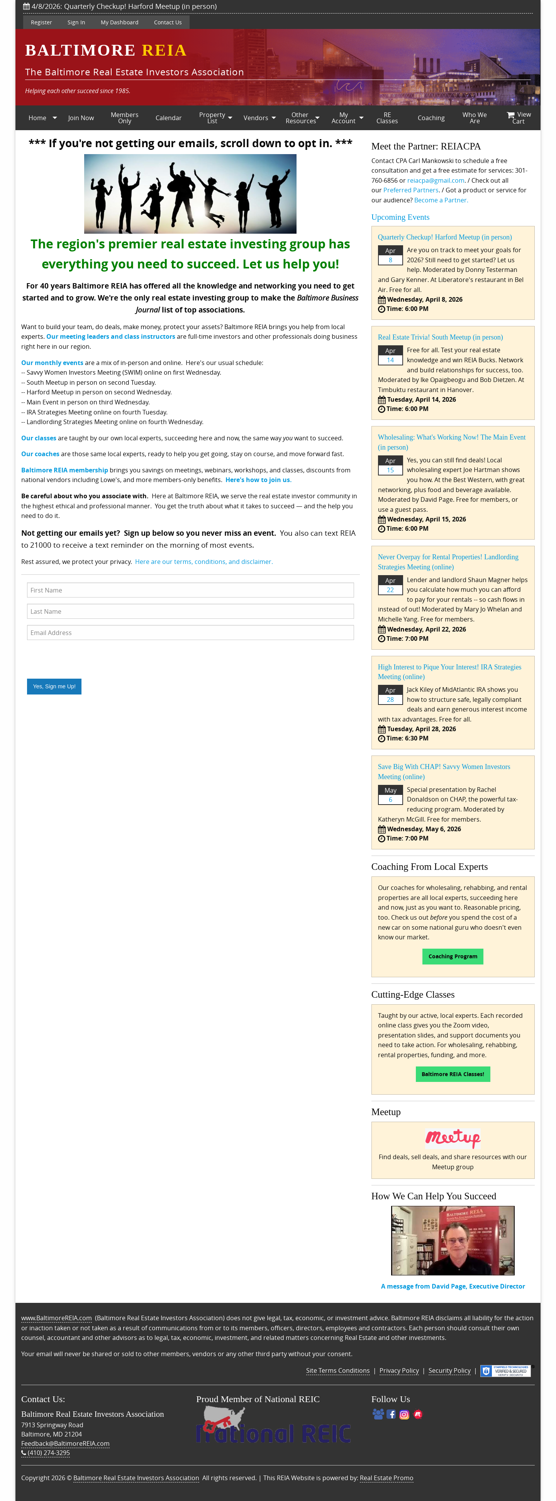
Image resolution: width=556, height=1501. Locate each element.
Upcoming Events (400, 217)
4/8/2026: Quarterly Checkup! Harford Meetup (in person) (120, 6)
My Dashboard (120, 22)
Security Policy (450, 1370)
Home (37, 118)
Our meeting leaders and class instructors (110, 336)
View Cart (519, 118)
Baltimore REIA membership (64, 470)
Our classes (38, 438)
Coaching (431, 118)
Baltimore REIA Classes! (453, 1074)
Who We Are (475, 117)
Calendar (169, 118)
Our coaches (40, 454)
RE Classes (387, 117)
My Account (344, 117)
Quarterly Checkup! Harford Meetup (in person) (445, 237)
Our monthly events (52, 362)
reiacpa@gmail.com (435, 180)
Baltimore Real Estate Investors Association (136, 1478)
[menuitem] (37, 117)
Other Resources (301, 117)
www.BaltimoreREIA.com (56, 1318)
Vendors (256, 118)
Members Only (125, 117)
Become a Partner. (441, 200)
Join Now (81, 118)
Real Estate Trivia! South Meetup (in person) (440, 337)
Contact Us (168, 22)
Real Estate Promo (387, 1478)
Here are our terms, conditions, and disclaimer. (204, 561)
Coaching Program (453, 956)
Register (41, 22)
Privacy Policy (399, 1370)
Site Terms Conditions (338, 1370)
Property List (212, 117)
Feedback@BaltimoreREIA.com (65, 1443)
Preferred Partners (411, 190)
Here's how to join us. (258, 479)
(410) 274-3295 (45, 1452)
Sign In (76, 22)
